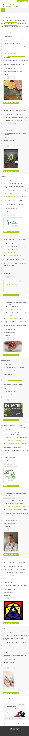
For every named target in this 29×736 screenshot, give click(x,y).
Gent (13, 114)
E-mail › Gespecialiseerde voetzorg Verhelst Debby (14, 506)
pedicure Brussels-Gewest (11, 22)
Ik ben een (22, 1)
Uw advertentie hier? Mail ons (14, 718)
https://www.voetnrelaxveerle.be (15, 380)
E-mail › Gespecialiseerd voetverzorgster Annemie (14, 440)
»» (17, 33)
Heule (13, 497)
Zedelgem (14, 367)
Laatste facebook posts (9, 71)
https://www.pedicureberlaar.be (14, 443)
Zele (13, 306)
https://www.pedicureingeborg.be (15, 578)
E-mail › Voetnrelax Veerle (9, 377)
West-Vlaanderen (7, 367)
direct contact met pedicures (10, 25)
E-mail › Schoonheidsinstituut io (10, 123)
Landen (13, 566)
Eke (13, 243)
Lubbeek (14, 183)
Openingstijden (7, 137)
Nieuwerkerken (15, 635)
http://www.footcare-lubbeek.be (14, 196)
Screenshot (6, 57)
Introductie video (20, 71)
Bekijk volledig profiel (11, 102)
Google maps (18, 43)
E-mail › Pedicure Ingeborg (9, 575)
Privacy (17, 732)
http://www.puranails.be (13, 318)
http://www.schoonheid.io (13, 126)
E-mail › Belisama (7, 645)
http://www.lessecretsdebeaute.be (15, 255)
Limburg (5, 43)
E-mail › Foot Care (7, 193)
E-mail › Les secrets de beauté (10, 252)
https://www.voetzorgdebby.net (14, 509)
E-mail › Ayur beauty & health (9, 53)
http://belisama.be (12, 648)
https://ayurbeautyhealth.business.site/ (16, 56)
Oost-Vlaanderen (7, 114)
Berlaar (11, 432)
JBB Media (13, 732)
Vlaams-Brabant (7, 183)
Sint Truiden (11, 43)
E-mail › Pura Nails (7, 315)
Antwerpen (5, 432)
